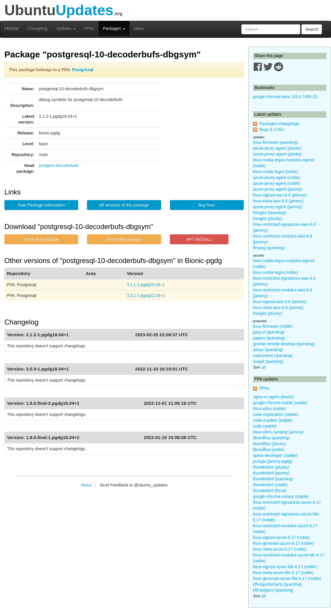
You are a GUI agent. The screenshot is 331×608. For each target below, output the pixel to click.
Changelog (37, 28)
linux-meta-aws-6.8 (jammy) (278, 201)
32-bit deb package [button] (41, 239)
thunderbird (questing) (273, 479)
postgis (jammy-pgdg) (273, 461)
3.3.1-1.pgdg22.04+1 (146, 295)
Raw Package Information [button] (41, 205)
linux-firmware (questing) (275, 142)
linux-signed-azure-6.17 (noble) (281, 537)
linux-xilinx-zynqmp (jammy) (278, 432)
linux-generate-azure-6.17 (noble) (283, 543)
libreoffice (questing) (271, 437)
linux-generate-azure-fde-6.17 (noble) (287, 578)
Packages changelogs (279, 123)
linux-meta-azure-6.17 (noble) (280, 549)
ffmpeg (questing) (269, 247)
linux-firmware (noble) (273, 326)
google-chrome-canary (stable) (281, 496)
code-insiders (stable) (272, 420)
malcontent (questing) (273, 355)
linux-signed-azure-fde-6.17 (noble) (285, 566)
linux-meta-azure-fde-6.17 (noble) (283, 572)
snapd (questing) (268, 361)
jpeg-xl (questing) (268, 332)
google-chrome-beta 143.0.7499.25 (285, 96)
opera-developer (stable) (275, 455)
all (263, 367)
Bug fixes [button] (206, 205)
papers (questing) (269, 338)
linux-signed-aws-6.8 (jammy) (280, 195)
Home (12, 28)
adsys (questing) (268, 349)
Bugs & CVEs (271, 129)
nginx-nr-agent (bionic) (273, 396)
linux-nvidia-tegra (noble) (275, 171)
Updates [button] (66, 28)
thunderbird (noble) (270, 484)
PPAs (89, 28)
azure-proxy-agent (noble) (276, 177)
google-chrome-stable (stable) (280, 402)
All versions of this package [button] (124, 205)
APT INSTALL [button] (199, 239)
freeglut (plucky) (267, 218)
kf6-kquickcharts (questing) (277, 584)
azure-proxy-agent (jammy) (277, 189)
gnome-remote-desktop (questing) (284, 343)
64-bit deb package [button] (124, 239)
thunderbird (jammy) (271, 473)
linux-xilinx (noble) (269, 408)
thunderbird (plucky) (271, 467)
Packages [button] (114, 28)
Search (311, 29)
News (139, 28)
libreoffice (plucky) (269, 443)
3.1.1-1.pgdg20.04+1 (146, 284)
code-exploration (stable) (275, 414)
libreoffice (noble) (268, 449)
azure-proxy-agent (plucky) (277, 148)
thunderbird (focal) (269, 490)
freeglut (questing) (269, 212)
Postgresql (82, 69)
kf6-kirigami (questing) (273, 590)
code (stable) (265, 426)
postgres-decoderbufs (59, 165)
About (86, 485)
